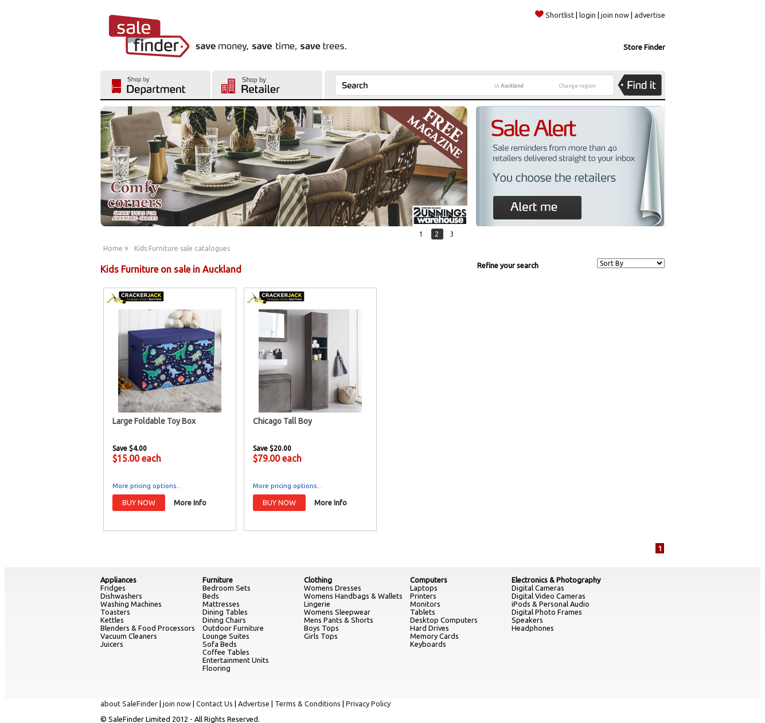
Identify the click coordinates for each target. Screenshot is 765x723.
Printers (423, 596)
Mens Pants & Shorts (338, 620)
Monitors (425, 604)
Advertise (254, 704)
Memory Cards (434, 636)
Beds (210, 596)
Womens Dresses (332, 588)
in (509, 86)
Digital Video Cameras (549, 596)
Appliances (118, 580)
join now (615, 15)
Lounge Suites (225, 636)
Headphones (533, 628)
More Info (190, 502)
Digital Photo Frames (547, 612)
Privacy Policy (368, 704)
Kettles (112, 620)
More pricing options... (146, 485)
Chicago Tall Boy (282, 421)
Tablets (422, 612)
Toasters (115, 612)
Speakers (527, 620)
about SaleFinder (129, 704)
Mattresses (221, 604)
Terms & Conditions (308, 704)
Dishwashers (121, 596)
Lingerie (317, 604)
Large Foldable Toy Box (154, 421)
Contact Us (214, 704)
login (587, 15)
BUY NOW (138, 502)
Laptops (424, 588)
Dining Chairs (224, 620)
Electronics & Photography (556, 580)
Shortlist (554, 15)
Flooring (216, 668)
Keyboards (428, 644)
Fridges (113, 588)
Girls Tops (321, 636)
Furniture (217, 580)
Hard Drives (429, 628)
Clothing (318, 580)
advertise (649, 15)
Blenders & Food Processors (147, 628)
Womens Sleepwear (337, 612)
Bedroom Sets (226, 588)
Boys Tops (321, 628)
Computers (428, 580)
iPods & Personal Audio (551, 604)
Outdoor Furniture (233, 628)
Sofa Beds (219, 644)
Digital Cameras (538, 588)
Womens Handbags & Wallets (353, 596)
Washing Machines (131, 604)
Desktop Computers (444, 620)
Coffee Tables (225, 652)
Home (113, 248)
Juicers (111, 644)
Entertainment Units (235, 660)
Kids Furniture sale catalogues (182, 248)
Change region (577, 86)
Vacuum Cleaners (128, 636)
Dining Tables (225, 612)
